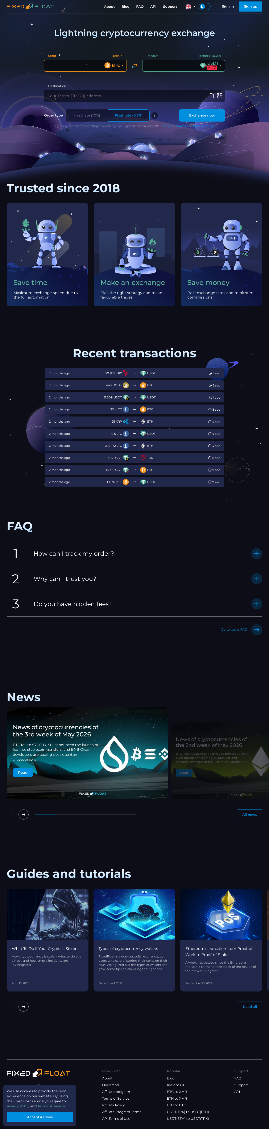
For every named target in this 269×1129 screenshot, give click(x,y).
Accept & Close (40, 1117)
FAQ (140, 7)
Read (23, 772)
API (153, 7)
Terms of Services (173, 126)
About (109, 7)
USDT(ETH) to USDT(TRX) (188, 1119)
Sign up (250, 6)
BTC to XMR (177, 1092)
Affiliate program (116, 1092)
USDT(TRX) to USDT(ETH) (188, 1112)
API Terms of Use (116, 1119)
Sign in (228, 6)
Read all (250, 1007)
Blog (125, 7)
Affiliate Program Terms (121, 1112)
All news (249, 815)
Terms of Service (115, 1098)
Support (170, 7)
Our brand (110, 1085)
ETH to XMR (177, 1098)
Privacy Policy (203, 126)
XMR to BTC (177, 1085)
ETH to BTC (176, 1105)
